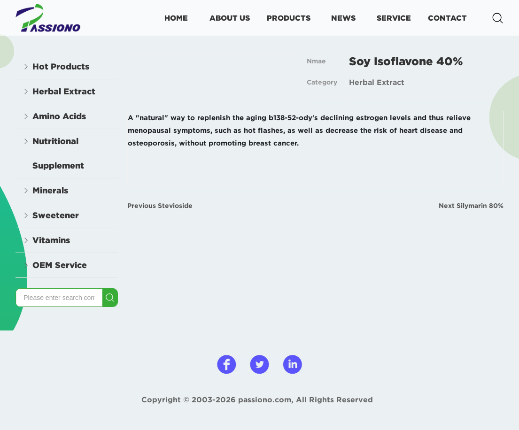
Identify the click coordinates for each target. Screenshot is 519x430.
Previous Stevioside (160, 205)
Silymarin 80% (480, 205)
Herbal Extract (376, 82)
